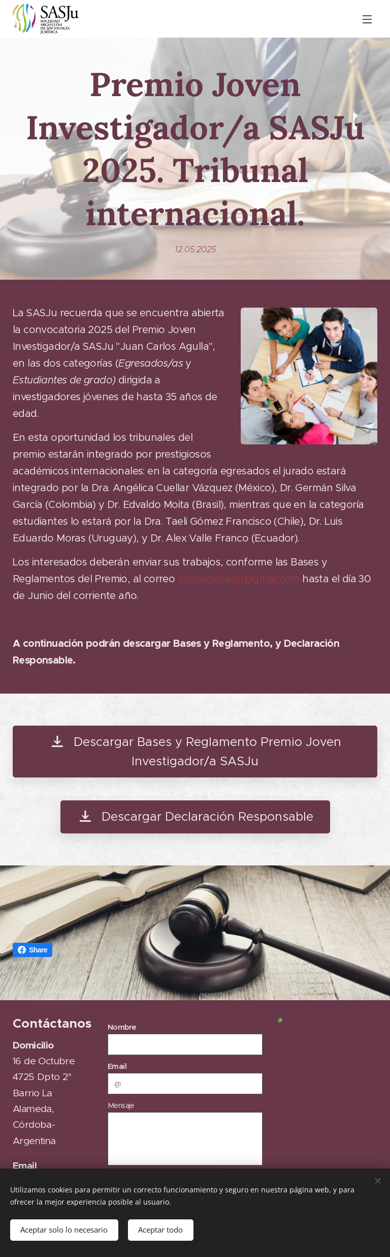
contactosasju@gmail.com (239, 579)
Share (32, 950)
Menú (367, 19)
